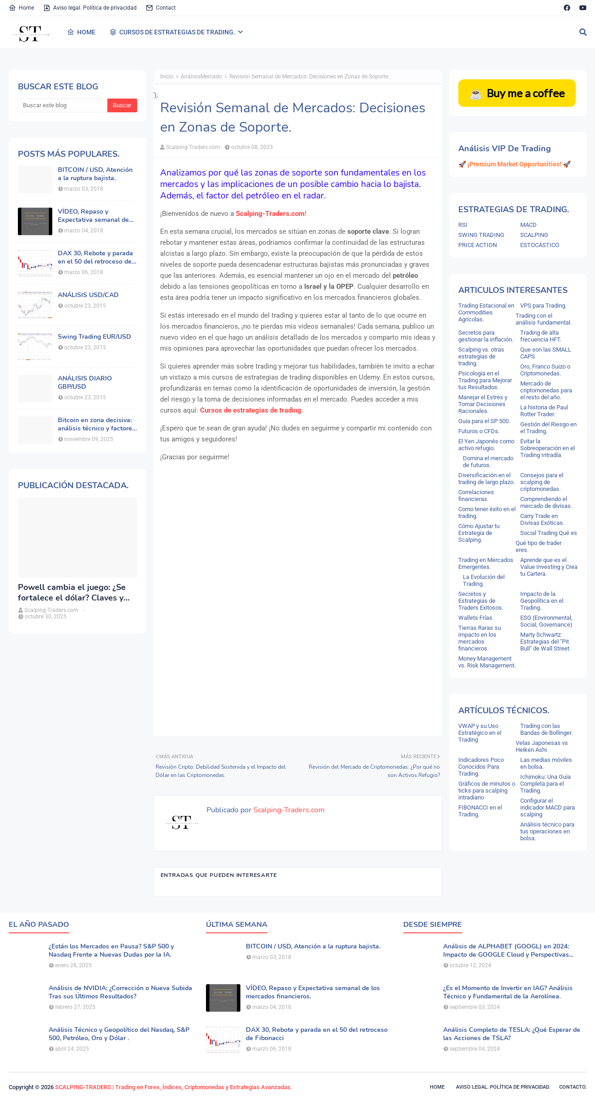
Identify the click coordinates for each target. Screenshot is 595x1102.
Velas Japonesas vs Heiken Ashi (542, 746)
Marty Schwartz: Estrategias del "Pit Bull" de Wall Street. (545, 641)
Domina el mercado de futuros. (488, 461)
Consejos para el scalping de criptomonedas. (541, 482)
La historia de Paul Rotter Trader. (544, 411)
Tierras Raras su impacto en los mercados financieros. (479, 638)
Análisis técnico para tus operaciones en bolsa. (547, 831)
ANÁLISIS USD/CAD (88, 295)
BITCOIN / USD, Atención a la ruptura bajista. (95, 174)
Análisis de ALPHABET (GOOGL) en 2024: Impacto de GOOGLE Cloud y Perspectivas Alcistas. (506, 950)
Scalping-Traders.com (193, 147)
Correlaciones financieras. (476, 495)
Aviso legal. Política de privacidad (90, 7)
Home (21, 7)
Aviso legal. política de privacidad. (503, 1087)
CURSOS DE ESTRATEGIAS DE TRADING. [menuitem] (172, 32)
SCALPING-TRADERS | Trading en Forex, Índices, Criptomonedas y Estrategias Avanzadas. (173, 1087)
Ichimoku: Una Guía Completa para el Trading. (545, 783)
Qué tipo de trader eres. (539, 546)
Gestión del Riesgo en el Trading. (548, 428)
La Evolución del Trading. (484, 580)
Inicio (166, 76)
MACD (528, 224)
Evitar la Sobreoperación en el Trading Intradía (547, 448)
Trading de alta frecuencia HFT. (541, 336)
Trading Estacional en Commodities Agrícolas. (486, 312)
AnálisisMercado (201, 76)
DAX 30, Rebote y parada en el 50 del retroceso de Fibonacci (95, 257)
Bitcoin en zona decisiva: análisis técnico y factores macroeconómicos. (96, 424)
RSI (462, 224)
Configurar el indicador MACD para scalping (547, 807)
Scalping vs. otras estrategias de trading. (481, 356)
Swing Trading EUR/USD (94, 337)
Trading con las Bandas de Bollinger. (546, 729)
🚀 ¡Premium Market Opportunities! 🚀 (514, 164)
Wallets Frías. (476, 617)
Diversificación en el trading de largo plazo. (486, 478)
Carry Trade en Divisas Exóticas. (542, 519)
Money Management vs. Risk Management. (487, 662)
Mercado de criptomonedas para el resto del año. (546, 390)
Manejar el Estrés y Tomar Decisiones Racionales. (482, 404)
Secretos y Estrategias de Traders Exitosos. (480, 600)
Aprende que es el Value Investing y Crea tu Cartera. (549, 567)
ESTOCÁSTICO (539, 245)
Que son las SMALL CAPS (545, 353)
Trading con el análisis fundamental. (544, 319)
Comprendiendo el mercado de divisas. (546, 502)
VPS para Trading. (543, 305)
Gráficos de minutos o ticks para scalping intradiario (486, 790)
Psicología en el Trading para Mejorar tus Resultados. (485, 380)
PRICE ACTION (477, 245)
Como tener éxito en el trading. (487, 512)
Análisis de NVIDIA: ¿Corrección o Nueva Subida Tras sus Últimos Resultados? (120, 992)
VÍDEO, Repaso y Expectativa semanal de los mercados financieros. (95, 216)
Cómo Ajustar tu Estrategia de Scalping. (479, 533)
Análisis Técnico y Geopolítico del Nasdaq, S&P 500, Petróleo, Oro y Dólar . (119, 1034)
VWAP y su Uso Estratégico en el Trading (479, 732)
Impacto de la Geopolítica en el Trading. (541, 600)
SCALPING (534, 234)
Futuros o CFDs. (479, 431)
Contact (161, 7)
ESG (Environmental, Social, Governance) (546, 621)
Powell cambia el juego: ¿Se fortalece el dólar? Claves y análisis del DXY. (72, 593)
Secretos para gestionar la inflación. (485, 336)
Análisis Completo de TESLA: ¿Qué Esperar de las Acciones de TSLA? (511, 1034)
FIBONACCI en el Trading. (480, 811)
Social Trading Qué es (548, 532)
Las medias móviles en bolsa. (546, 763)
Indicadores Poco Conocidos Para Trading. (481, 766)
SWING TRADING (481, 234)
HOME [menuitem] (81, 32)
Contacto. (573, 1087)
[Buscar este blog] (62, 105)
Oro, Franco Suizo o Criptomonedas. (545, 370)
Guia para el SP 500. (484, 421)
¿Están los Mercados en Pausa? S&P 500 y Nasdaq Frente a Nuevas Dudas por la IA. (111, 950)
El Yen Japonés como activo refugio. (486, 445)
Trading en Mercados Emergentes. (485, 563)
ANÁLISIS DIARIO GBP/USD (85, 383)
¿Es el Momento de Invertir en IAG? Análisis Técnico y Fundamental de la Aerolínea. (508, 992)
